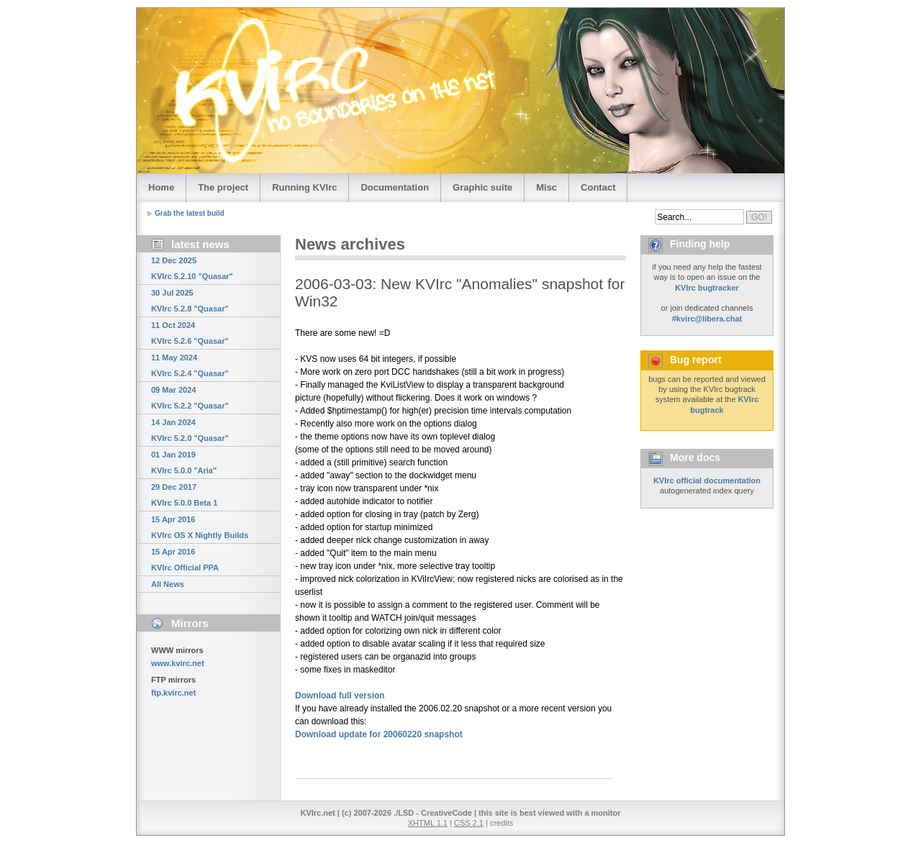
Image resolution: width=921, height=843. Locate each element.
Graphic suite (482, 187)
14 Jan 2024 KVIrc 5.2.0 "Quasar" (190, 430)
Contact (598, 187)
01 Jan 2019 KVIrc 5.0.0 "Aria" (184, 462)
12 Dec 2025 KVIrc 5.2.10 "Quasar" (192, 268)
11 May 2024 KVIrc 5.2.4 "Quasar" (190, 365)
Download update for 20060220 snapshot (379, 734)
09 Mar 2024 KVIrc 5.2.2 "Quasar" (190, 398)
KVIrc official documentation (707, 480)
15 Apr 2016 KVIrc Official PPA (185, 559)
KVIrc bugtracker (707, 287)
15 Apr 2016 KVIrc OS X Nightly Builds (199, 527)
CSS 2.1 (469, 823)
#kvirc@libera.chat (707, 318)
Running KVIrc (304, 187)
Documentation (394, 187)
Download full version (340, 696)
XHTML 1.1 (428, 823)
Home (161, 187)
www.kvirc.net (177, 663)
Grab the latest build (189, 213)
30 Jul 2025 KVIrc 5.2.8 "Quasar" (190, 300)
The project (223, 187)
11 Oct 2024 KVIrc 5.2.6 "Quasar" (190, 333)
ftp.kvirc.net (173, 692)
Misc (546, 187)
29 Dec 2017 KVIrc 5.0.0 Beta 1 (184, 495)
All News (167, 584)
